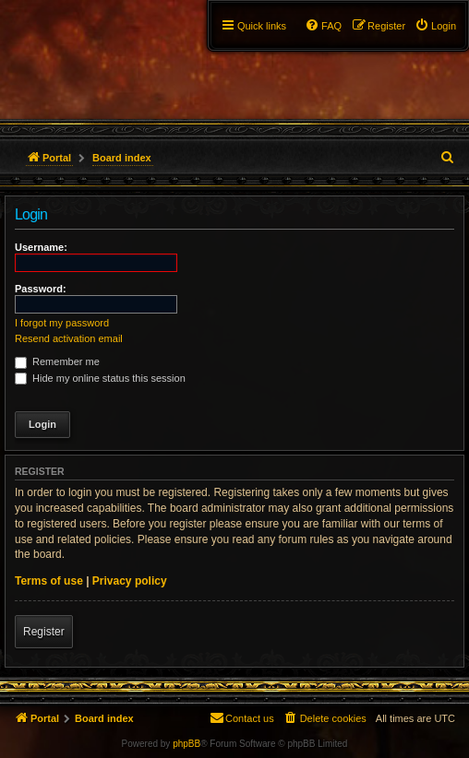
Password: (40, 288)
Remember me (57, 361)
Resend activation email (69, 338)
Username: (41, 247)
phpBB (186, 744)
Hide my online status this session (100, 378)
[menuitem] (435, 26)
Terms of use (49, 580)
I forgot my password (62, 322)
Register (44, 631)
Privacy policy (129, 580)
